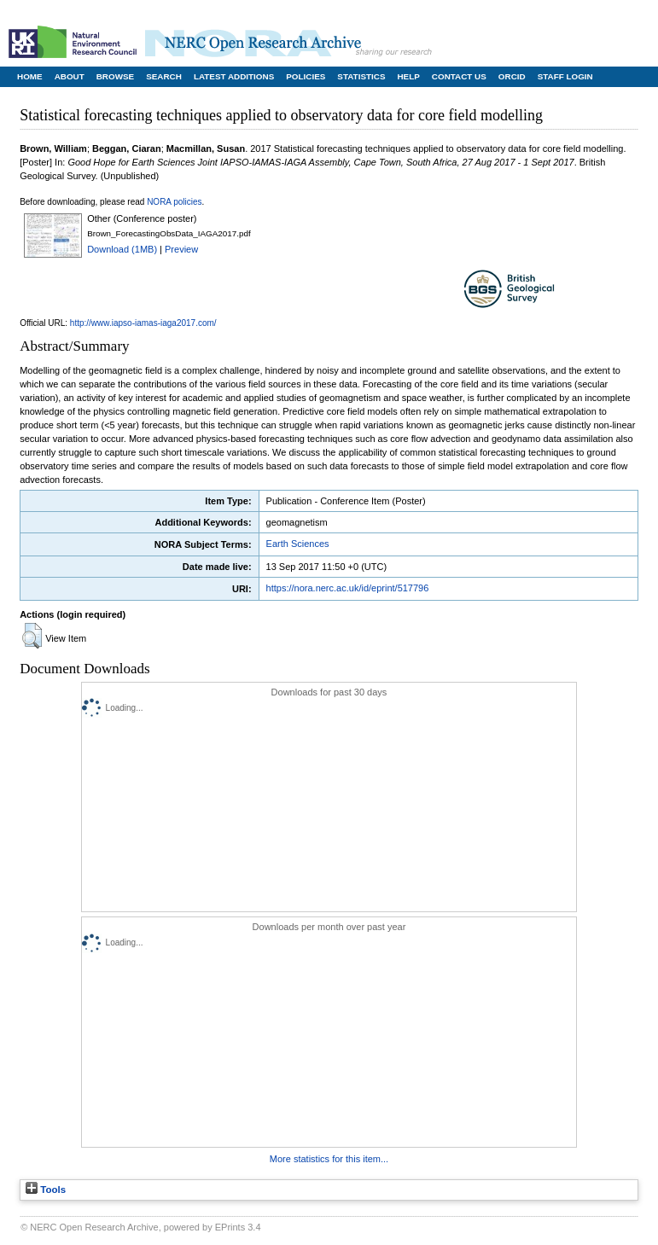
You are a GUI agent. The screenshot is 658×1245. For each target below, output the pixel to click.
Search (164, 76)
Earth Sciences (297, 543)
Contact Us (459, 76)
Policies (305, 76)
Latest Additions (234, 76)
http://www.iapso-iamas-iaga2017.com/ (143, 323)
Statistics (361, 76)
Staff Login (565, 76)
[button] (32, 636)
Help (408, 76)
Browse (115, 76)
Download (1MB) (122, 249)
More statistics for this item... (329, 1159)
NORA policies (174, 202)
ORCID (512, 76)
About (69, 76)
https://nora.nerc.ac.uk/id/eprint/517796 (347, 588)
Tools (46, 1189)
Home (30, 76)
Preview (181, 249)
